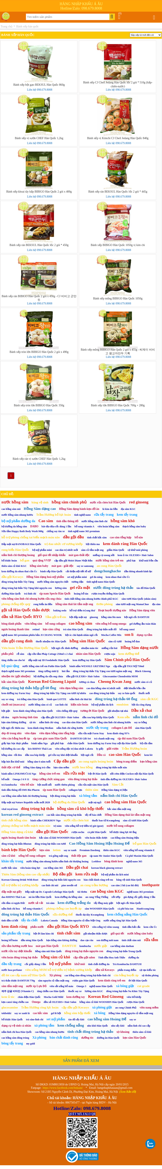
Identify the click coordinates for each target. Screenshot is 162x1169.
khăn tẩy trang (12, 861)
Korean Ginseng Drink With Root (19, 879)
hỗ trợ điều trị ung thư (82, 610)
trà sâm (50, 903)
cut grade (143, 986)
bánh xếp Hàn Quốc (51, 571)
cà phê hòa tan (125, 908)
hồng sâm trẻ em (49, 773)
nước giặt (100, 946)
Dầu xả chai (141, 710)
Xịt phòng (55, 975)
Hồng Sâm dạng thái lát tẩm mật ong (127, 814)
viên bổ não (27, 784)
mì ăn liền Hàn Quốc (40, 897)
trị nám (58, 825)
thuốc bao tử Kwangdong (106, 820)
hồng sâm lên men (111, 617)
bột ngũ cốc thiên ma (13, 728)
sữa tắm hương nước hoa (16, 946)
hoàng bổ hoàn (9, 940)
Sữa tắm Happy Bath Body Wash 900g (22, 531)
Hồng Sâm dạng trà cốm (36, 767)
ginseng (94, 617)
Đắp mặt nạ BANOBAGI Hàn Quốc (21, 544)
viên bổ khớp (134, 997)
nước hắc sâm (9, 867)
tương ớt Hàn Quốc (92, 710)
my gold (30, 1043)
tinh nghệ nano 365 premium (84, 531)
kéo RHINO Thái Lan (40, 748)
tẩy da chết (29, 920)
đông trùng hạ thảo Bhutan (16, 843)
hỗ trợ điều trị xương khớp (19, 885)
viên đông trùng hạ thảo (82, 779)
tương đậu (77, 581)
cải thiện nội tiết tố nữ (78, 571)
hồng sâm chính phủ (69, 502)
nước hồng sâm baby (140, 933)
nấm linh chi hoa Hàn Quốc (16, 1032)
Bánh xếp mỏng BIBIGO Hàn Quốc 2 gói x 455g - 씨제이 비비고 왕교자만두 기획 (118, 351)
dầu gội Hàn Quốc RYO (68, 926)
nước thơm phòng (65, 784)
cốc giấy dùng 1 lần (35, 964)
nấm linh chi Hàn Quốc (119, 795)
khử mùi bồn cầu (148, 560)
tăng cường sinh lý (48, 671)
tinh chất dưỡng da (98, 964)
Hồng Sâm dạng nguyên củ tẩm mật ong (130, 1013)
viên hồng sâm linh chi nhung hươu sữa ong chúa (31, 598)
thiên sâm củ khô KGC (14, 566)
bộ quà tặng (10, 666)
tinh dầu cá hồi (9, 920)
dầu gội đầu (73, 537)
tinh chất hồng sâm (14, 820)
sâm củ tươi (115, 641)
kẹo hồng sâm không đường (61, 940)
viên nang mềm (149, 1007)
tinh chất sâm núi (131, 940)
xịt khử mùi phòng (138, 550)
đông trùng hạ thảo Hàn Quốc (25, 914)
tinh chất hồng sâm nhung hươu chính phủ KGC (91, 598)
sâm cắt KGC (149, 699)
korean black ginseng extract (106, 867)
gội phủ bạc (57, 743)
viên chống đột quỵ (66, 710)
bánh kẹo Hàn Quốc (18, 850)
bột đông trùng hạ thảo (63, 796)
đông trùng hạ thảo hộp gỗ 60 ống (28, 688)
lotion (57, 850)
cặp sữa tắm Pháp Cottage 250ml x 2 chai (50, 653)
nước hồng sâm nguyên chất (53, 581)
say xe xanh (70, 850)
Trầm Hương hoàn (134, 748)
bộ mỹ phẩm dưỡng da (18, 521)
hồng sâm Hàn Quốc (87, 641)
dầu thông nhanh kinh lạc (138, 571)
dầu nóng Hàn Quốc (32, 940)
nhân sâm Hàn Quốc (88, 653)
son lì (129, 634)
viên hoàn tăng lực (30, 867)
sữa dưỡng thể (62, 914)
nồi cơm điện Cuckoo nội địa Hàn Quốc (132, 773)
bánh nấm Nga (39, 743)
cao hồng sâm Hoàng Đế (106, 1019)
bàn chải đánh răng (64, 1037)
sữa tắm (151, 940)
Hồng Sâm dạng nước (140, 647)
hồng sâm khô (123, 521)
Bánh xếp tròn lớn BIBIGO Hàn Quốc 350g (39, 405)
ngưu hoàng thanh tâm (15, 629)
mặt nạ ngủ (94, 802)
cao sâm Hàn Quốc (125, 754)
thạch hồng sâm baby (134, 526)
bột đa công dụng (141, 704)
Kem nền (123, 717)
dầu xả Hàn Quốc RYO (21, 616)
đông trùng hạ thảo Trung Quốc (124, 951)
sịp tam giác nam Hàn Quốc (50, 738)
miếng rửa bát (109, 648)
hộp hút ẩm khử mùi (12, 761)
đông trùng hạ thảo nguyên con (84, 951)
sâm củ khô (8, 855)
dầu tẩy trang (11, 964)
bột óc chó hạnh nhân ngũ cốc (81, 635)
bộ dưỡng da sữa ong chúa (48, 676)
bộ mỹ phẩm (60, 963)
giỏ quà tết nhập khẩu (52, 555)
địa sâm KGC (128, 509)
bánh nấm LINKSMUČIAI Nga (18, 773)
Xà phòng (39, 1037)
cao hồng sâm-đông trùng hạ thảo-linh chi (88, 975)
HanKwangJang (145, 908)
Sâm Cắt (117, 784)
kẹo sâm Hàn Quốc (134, 1037)
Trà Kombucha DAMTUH (127, 964)
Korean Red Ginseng (105, 996)
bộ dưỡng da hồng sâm (14, 526)
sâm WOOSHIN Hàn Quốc (99, 908)
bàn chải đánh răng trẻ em (98, 879)
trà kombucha (9, 784)
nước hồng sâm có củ (40, 704)
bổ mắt (5, 779)
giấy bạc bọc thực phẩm (14, 743)
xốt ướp (115, 897)
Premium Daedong (90, 850)
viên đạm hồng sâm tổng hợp (57, 733)
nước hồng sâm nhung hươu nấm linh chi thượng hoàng (57, 861)
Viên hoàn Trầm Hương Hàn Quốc (24, 648)
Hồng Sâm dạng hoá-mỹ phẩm (45, 576)
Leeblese (96, 861)
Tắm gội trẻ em (55, 617)
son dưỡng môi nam (107, 940)
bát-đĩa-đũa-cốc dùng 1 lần (56, 526)
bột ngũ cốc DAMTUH (136, 617)
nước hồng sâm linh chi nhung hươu (111, 722)
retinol (36, 629)
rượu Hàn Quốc (136, 1002)
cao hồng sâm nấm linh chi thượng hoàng (24, 796)
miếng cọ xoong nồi (104, 555)
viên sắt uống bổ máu (61, 986)
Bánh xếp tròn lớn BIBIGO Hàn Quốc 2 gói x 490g (39, 351)
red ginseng (138, 502)
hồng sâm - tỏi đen (11, 755)
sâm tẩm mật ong (12, 986)
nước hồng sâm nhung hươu (17, 514)
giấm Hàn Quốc (115, 550)
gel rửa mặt (80, 587)
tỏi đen (5, 717)
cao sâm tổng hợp (120, 537)
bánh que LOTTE (56, 699)
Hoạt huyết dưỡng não (112, 610)
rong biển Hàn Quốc (15, 549)
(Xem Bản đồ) (127, 1091)
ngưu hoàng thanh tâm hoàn (18, 837)
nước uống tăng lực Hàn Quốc (120, 920)
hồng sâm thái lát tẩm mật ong (74, 604)
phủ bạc (131, 560)
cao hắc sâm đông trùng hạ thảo (64, 814)
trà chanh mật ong (104, 738)
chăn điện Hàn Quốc (29, 997)
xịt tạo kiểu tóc (148, 970)
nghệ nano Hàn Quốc (101, 986)
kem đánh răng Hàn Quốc (125, 543)
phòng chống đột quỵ (15, 604)
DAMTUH (69, 946)
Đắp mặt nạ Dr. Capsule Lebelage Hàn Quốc (49, 891)
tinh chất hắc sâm (97, 537)
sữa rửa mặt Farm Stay (91, 733)
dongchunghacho (107, 571)
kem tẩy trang (127, 515)
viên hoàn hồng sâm (108, 526)
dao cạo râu (86, 940)
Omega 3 (81, 986)
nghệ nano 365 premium (140, 891)
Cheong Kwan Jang (114, 681)
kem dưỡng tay (75, 996)
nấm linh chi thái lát (81, 699)
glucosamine (9, 1007)
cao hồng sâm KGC (107, 891)
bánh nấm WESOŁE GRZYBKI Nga (90, 666)
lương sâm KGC (94, 991)
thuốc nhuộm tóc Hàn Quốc (51, 641)
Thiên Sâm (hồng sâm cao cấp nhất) (25, 874)
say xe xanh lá (22, 1013)
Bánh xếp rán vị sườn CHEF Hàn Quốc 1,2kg (39, 458)
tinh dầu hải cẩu (131, 927)
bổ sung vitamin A (84, 526)
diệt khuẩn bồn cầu (135, 688)
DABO (34, 526)
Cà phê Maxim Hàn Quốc (139, 855)
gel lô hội (56, 1013)
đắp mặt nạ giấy (11, 891)
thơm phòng (104, 604)
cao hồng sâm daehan (122, 946)
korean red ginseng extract (22, 814)
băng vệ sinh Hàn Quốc (129, 879)
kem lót (148, 755)
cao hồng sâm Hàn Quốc (126, 802)
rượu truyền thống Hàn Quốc (108, 593)
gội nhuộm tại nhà (118, 710)
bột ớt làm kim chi (43, 933)
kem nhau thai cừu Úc (118, 577)
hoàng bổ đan (132, 641)
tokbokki (6, 1013)
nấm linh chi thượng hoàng (18, 555)
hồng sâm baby (39, 565)
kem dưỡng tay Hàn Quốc (87, 660)
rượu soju (109, 653)
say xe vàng (7, 699)
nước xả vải (35, 903)
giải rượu (112, 748)
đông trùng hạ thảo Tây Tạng (17, 581)
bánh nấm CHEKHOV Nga (45, 820)
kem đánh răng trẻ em (111, 980)
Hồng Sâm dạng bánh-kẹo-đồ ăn (79, 508)
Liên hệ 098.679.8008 (39, 89)
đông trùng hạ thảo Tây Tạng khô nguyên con (26, 588)
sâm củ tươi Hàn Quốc (135, 820)
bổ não (139, 537)
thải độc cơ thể (10, 767)
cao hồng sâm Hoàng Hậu (125, 837)
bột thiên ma (93, 544)
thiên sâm (91, 789)
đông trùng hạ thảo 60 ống (116, 699)
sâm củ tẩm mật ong (92, 550)
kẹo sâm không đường (13, 722)
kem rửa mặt (86, 874)
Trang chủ (6, 26)
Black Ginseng (143, 671)
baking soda (59, 610)
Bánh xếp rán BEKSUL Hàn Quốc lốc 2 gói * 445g (117, 191)
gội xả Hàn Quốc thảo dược (25, 610)
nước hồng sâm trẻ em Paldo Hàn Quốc (44, 666)
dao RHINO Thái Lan (13, 897)
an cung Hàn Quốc (109, 565)
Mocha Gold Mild (53, 997)
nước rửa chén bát (76, 820)
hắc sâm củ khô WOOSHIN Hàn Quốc (60, 837)
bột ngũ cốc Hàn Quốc (128, 903)
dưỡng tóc (87, 1037)
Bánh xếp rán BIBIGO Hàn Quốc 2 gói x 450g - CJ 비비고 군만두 (39, 298)
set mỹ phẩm (55, 1019)
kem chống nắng (70, 1025)
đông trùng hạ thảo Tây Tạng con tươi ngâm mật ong (102, 671)
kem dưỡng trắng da (74, 903)
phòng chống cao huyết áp (63, 908)
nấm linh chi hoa (10, 908)
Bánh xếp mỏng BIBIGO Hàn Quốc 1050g (117, 298)
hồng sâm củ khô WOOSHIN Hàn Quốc (101, 1002)
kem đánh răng (14, 926)
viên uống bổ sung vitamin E (139, 850)
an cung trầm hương (94, 885)
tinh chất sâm (68, 933)
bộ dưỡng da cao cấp (13, 748)
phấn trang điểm (127, 970)
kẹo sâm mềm (61, 767)
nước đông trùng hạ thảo (113, 588)
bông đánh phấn (11, 623)
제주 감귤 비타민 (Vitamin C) (17, 991)
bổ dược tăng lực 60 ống (123, 832)
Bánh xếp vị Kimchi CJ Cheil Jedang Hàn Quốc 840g (117, 138)
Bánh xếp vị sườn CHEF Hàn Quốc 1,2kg (39, 138)
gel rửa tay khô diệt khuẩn (63, 755)
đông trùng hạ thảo (37, 808)
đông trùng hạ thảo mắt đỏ (101, 629)
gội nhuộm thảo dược (95, 933)
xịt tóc (32, 722)
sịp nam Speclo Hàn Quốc (55, 593)
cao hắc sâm (40, 1013)
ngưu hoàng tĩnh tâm (25, 717)
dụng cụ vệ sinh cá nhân (16, 1025)
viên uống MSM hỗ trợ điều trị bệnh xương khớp (58, 969)
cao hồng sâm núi (11, 509)
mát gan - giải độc (63, 565)
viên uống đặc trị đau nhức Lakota (74, 748)
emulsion (122, 704)
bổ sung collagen (55, 623)
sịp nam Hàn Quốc (54, 789)
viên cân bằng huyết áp (15, 738)
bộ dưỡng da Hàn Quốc (69, 802)
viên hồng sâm (33, 623)
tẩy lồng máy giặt (103, 903)
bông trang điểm (126, 761)
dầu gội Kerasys (12, 576)
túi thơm (82, 891)
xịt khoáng (122, 1031)
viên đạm (30, 733)
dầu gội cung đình (16, 641)
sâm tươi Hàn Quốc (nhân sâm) (139, 598)
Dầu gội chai (77, 867)
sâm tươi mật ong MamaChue (132, 604)
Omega (36, 1001)
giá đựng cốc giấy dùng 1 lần (139, 897)
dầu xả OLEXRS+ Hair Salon (60, 1002)
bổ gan (24, 560)
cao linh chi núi (50, 885)
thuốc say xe (75, 991)
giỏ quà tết (117, 933)
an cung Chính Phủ (125, 1007)
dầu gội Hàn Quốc (52, 831)
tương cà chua (87, 682)
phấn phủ (7, 653)
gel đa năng (96, 577)
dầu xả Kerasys (105, 969)
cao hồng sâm (80, 623)
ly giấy (99, 748)
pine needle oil (69, 885)
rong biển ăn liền (42, 604)
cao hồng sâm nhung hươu (49, 1032)
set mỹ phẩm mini (77, 577)
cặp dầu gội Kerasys (75, 1007)
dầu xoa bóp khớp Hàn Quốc (98, 717)
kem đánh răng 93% (118, 733)
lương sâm (61, 588)
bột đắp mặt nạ (78, 617)
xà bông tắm (88, 796)
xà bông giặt (125, 986)
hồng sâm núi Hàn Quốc (48, 951)
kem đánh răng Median (40, 728)
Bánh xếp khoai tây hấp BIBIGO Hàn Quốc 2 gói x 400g (39, 191)
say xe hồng (140, 722)
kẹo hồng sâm (148, 761)
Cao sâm (46, 521)
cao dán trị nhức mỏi (66, 550)
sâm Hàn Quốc (143, 728)
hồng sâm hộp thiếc (77, 1013)
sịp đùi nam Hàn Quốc (131, 738)
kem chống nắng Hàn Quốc (127, 914)
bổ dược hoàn (9, 560)
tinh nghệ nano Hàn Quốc (101, 581)
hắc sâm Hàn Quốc (13, 681)
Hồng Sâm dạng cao (40, 509)
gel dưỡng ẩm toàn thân (143, 623)
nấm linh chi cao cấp (139, 1025)
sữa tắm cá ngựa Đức (13, 903)
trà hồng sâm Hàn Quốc (30, 699)
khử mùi (80, 964)
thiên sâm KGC (111, 850)
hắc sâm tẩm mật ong (119, 809)
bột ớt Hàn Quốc (97, 773)
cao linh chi (61, 704)
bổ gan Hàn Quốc (145, 843)
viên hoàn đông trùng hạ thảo (19, 957)
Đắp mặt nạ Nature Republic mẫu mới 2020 (25, 802)
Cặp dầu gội (64, 761)
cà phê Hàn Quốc (96, 832)
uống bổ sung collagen (32, 855)
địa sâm (156, 604)
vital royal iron (9, 809)
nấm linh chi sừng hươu (69, 728)
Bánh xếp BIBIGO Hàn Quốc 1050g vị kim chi (118, 245)
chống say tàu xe (56, 531)
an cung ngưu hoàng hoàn (96, 761)
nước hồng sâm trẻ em (109, 560)
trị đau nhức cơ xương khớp (63, 544)
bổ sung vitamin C (33, 908)
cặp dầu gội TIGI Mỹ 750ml (128, 666)
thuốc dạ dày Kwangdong (90, 914)
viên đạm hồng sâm (71, 688)
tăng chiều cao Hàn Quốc (51, 991)
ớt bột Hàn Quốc (137, 980)
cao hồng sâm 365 (53, 867)
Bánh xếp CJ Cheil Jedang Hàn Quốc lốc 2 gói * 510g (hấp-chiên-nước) (118, 84)
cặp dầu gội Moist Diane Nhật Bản (73, 560)
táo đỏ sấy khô (76, 1019)
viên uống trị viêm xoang (105, 927)
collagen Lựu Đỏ (122, 727)
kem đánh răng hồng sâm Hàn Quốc (33, 710)
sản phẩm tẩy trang (15, 933)
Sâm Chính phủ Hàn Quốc (127, 659)
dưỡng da (133, 957)
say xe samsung (85, 566)
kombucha (85, 946)
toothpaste (151, 885)
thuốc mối (144, 693)
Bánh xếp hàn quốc (27, 26)
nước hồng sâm (14, 502)
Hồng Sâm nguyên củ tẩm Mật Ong (80, 920)
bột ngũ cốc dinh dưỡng (64, 648)
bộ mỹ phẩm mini (42, 550)
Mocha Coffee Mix (111, 635)
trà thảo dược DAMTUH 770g (18, 980)
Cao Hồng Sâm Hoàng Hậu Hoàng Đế (99, 843)
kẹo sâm (45, 850)
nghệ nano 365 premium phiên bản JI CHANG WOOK (31, 635)
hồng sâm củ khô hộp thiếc (80, 808)
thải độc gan (78, 855)
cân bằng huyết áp (126, 975)
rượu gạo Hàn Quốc (83, 980)
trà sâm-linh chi (34, 1019)
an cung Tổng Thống (96, 897)
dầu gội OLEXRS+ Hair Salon (83, 676)
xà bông (99, 1013)
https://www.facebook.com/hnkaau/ (63, 1087)
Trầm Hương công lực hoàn (40, 1007)
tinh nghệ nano (82, 514)
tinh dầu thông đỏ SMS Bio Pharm (20, 789)
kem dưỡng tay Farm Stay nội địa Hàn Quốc (112, 743)
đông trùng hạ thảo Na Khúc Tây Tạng (127, 991)
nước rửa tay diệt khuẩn (16, 951)
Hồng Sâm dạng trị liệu (114, 789)
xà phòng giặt (102, 1007)
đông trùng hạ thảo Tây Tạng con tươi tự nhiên (60, 693)
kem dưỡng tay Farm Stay (15, 693)
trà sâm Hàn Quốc (73, 629)
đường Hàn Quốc (11, 593)
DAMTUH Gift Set (80, 738)
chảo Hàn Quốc (76, 743)
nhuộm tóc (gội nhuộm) (15, 676)
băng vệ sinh (39, 502)
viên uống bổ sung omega (110, 623)
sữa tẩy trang (103, 515)
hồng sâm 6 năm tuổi (39, 761)
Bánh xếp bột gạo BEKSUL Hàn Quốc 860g (39, 84)
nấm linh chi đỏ (145, 717)
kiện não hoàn (79, 704)
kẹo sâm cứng (51, 629)
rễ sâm (20, 653)
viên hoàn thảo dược (96, 837)
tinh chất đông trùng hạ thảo (90, 1031)
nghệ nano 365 (134, 861)
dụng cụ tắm (144, 634)
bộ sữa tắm (146, 743)
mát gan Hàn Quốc (47, 946)
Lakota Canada (49, 920)
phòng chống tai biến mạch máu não (25, 825)
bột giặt (5, 710)
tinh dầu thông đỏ (67, 521)
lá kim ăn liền (110, 509)
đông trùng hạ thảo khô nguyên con (60, 879)
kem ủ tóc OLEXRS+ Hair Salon (135, 555)
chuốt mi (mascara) (13, 704)
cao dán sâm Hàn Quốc (74, 722)
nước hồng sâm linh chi (94, 521)
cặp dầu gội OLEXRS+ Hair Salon (60, 717)
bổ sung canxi (127, 629)
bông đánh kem (113, 861)
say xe (133, 1019)
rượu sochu (77, 832)
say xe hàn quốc (126, 693)
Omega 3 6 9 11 (21, 779)
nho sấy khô (117, 1025)
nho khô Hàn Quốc (97, 1025)
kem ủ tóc (8, 996)
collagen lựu (75, 789)
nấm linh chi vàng (49, 722)
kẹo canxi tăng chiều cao (15, 1002)
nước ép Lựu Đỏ (36, 986)
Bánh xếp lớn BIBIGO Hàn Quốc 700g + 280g (118, 405)
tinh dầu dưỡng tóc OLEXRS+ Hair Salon (124, 779)
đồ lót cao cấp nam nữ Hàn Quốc (23, 975)
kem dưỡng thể (128, 653)
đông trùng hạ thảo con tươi (50, 843)
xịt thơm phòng (150, 975)
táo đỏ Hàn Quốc (146, 588)
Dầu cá (101, 754)
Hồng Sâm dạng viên (142, 610)
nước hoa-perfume (11, 970)
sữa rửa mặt (74, 773)
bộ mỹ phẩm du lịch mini (115, 874)
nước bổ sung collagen (120, 825)
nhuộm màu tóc (89, 648)
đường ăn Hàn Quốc (108, 1037)
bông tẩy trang (12, 1043)
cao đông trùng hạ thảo (102, 693)
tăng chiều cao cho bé (13, 660)
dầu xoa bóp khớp (35, 755)
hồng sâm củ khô (55, 957)
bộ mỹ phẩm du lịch (102, 704)
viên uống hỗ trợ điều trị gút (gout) (84, 825)
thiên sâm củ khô (142, 1032)
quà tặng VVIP (41, 560)
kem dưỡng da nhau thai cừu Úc (19, 571)
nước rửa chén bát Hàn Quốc (108, 502)
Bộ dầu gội (62, 874)
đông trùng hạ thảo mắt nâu (111, 767)
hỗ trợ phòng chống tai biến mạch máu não (30, 537)
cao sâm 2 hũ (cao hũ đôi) (125, 885)
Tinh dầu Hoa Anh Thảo (111, 957)
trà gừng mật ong (58, 855)
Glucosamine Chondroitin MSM (120, 676)
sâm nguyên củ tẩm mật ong (53, 980)
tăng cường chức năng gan (48, 779)
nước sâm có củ (143, 682)
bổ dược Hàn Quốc (12, 1019)
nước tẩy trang (97, 728)
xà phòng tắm (44, 1025)
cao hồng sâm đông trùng (15, 1037)
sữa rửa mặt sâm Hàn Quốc (93, 784)
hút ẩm (66, 671)
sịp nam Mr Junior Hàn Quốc (106, 855)
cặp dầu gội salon (84, 957)
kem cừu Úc (150, 927)
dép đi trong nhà (11, 733)
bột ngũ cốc (87, 755)
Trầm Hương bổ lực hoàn (53, 514)
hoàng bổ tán (81, 593)
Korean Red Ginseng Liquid (52, 681)
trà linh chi (30, 593)
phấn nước (37, 926)
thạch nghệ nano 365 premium (18, 671)
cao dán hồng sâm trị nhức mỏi (103, 688)
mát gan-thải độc (79, 555)
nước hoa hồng (82, 767)
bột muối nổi (44, 784)
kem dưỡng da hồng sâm (68, 897)
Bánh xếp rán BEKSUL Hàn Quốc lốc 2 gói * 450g (39, 245)
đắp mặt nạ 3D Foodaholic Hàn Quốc (48, 660)
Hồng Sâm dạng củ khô (17, 832)
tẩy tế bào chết (93, 814)
